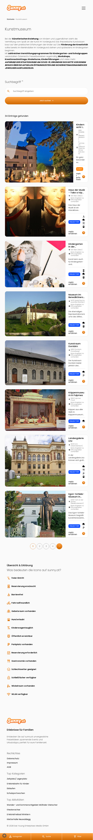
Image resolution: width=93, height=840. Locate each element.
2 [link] (39, 546)
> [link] (59, 546)
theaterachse (13, 810)
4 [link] (52, 546)
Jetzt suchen (47, 100)
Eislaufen (11, 788)
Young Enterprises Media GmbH (33, 825)
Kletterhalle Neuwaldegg (19, 819)
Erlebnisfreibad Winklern (18, 814)
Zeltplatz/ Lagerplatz (17, 779)
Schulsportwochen (16, 793)
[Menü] (83, 8)
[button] (4, 835)
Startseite (10, 19)
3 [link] (46, 546)
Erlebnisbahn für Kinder (18, 784)
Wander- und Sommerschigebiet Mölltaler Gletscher (32, 805)
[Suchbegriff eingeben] (48, 91)
